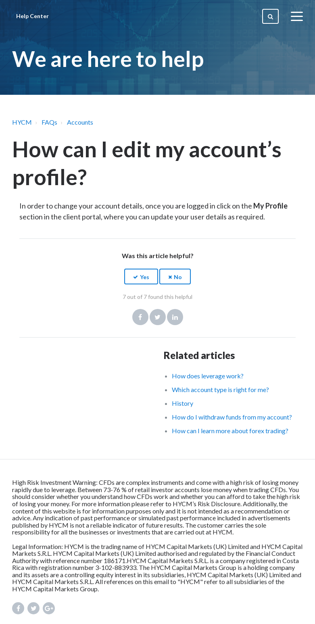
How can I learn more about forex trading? (230, 430)
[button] (141, 276)
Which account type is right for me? (220, 389)
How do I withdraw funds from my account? (232, 417)
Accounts (80, 122)
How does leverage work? (208, 376)
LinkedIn (175, 317)
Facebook (140, 317)
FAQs (49, 122)
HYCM (22, 122)
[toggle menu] (297, 16)
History (182, 403)
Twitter (158, 317)
